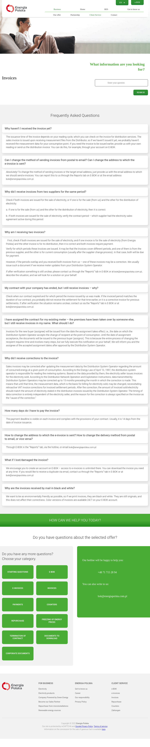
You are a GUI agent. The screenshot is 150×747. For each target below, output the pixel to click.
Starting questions (17, 577)
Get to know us (133, 9)
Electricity (42, 697)
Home (82, 9)
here (103, 737)
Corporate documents (18, 661)
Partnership (74, 15)
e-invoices (17, 594)
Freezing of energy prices (52, 627)
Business (56, 9)
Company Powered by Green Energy (53, 706)
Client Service (95, 15)
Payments (18, 611)
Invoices (51, 594)
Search (141, 92)
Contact (113, 15)
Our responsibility (82, 706)
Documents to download (52, 644)
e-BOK (137, 2)
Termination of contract (18, 644)
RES (106, 9)
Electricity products (46, 701)
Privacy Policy (81, 710)
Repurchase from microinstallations (53, 714)
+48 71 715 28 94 (107, 576)
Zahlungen (116, 718)
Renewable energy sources (49, 718)
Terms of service (100, 734)
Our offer (56, 15)
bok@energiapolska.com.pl (20, 179)
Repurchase (17, 627)
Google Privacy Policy (84, 734)
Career (78, 701)
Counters (52, 611)
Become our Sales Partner (49, 710)
